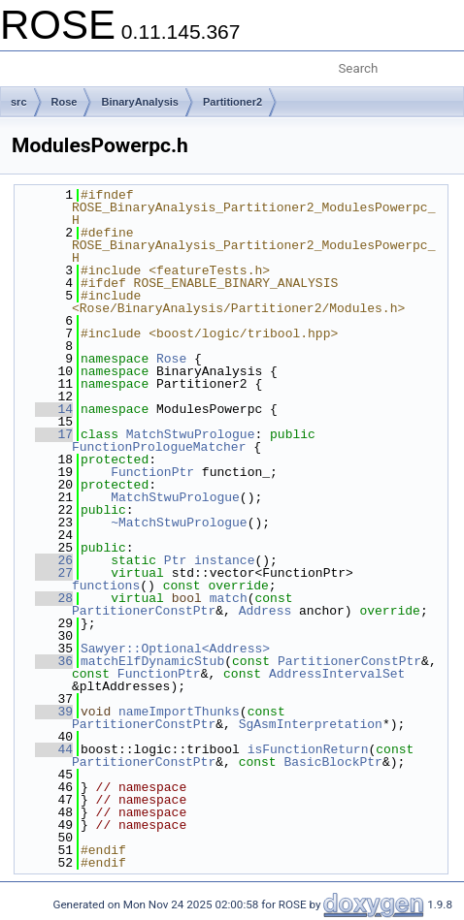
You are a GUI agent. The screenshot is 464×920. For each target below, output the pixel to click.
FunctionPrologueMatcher (159, 447)
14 (54, 409)
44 (54, 749)
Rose (64, 102)
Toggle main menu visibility (26, 61)
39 (54, 711)
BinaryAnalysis (139, 102)
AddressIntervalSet (337, 673)
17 (54, 434)
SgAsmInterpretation (310, 724)
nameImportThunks (179, 711)
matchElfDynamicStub (152, 661)
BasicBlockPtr (332, 762)
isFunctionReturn (308, 749)
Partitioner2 (232, 102)
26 (54, 560)
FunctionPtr (152, 472)
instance (224, 560)
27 (54, 573)
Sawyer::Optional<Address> (175, 648)
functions (106, 585)
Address (265, 610)
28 (54, 598)
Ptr (175, 560)
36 (54, 661)
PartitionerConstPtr (143, 610)
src (19, 102)
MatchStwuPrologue (190, 434)
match (229, 598)
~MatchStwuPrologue (179, 522)
